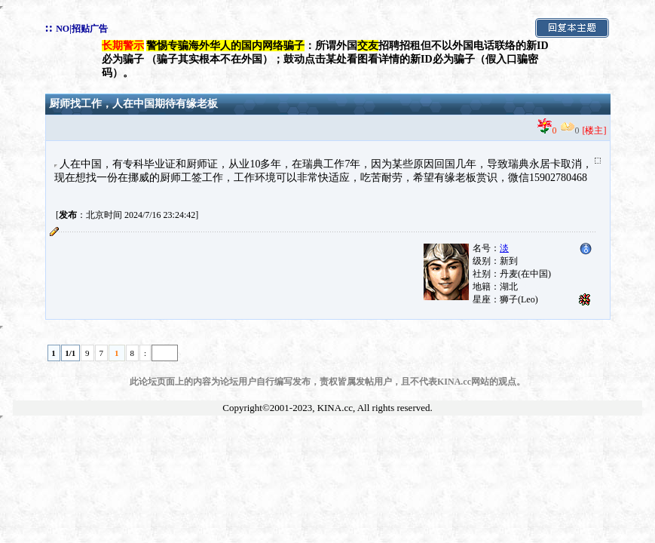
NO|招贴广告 (82, 28)
